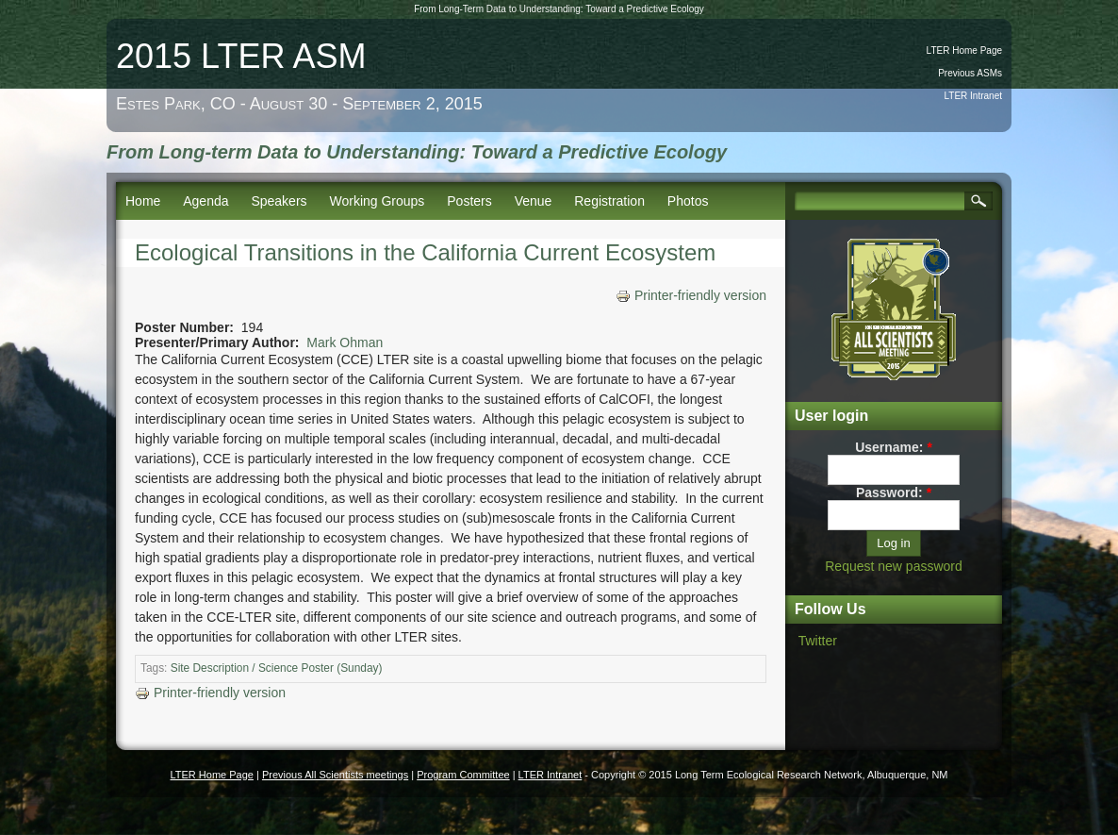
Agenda (205, 201)
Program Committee (463, 774)
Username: (893, 447)
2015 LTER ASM (241, 56)
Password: (893, 492)
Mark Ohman (344, 342)
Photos (688, 201)
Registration (609, 201)
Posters (469, 201)
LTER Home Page (964, 50)
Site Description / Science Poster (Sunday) (277, 668)
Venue (533, 201)
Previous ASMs (970, 73)
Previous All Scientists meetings (335, 774)
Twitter (817, 640)
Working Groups (376, 201)
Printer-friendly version (691, 295)
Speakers (278, 201)
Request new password (893, 566)
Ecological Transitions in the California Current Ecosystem (425, 252)
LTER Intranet (973, 96)
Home (142, 201)
